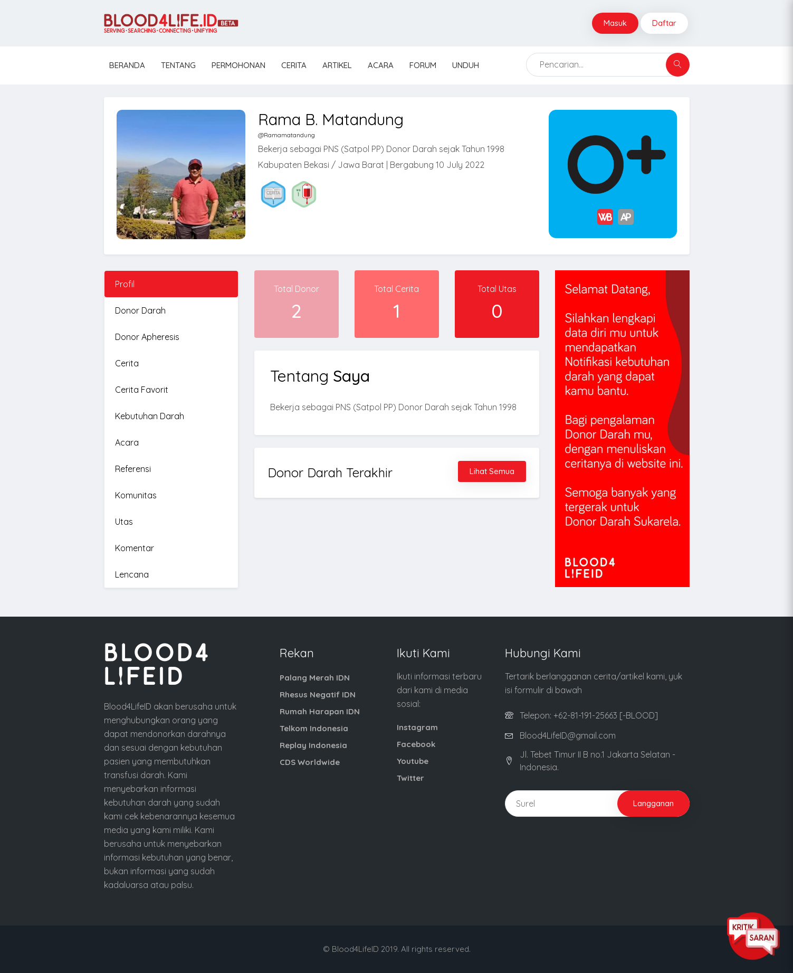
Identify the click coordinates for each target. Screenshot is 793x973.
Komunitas (136, 495)
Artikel (337, 65)
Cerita (294, 65)
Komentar (134, 548)
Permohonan (238, 65)
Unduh (465, 65)
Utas (124, 521)
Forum (422, 65)
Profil (125, 284)
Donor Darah (140, 310)
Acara (381, 65)
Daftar (664, 23)
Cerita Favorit (141, 389)
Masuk (615, 23)
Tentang (178, 65)
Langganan (653, 803)
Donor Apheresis (147, 337)
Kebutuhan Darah (149, 416)
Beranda (127, 65)
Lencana (132, 574)
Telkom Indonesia (314, 728)
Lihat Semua (492, 471)
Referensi (133, 469)
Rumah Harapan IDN (320, 711)
